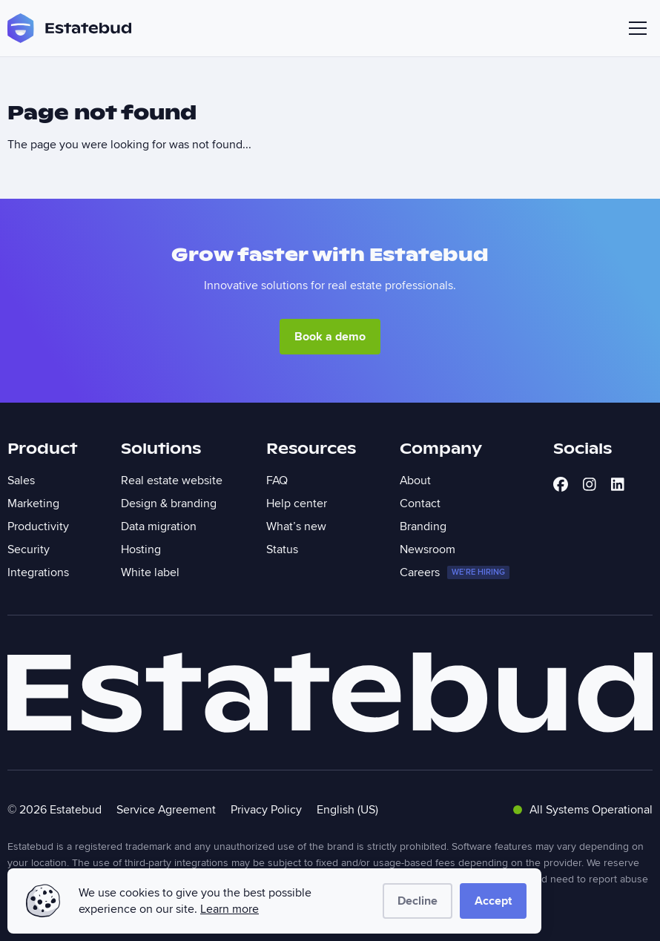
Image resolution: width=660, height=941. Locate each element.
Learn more (229, 909)
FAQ (277, 480)
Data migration (159, 526)
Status (282, 549)
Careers (454, 572)
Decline (417, 901)
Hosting (141, 549)
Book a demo (330, 336)
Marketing (33, 503)
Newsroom (427, 549)
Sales (21, 480)
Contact (420, 503)
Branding (423, 526)
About (415, 480)
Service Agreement (166, 809)
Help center (296, 503)
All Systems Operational (583, 809)
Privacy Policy (266, 809)
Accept (493, 901)
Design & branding (169, 503)
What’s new (296, 526)
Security (28, 549)
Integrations (38, 572)
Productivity (38, 526)
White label (150, 572)
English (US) (347, 809)
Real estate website (171, 480)
